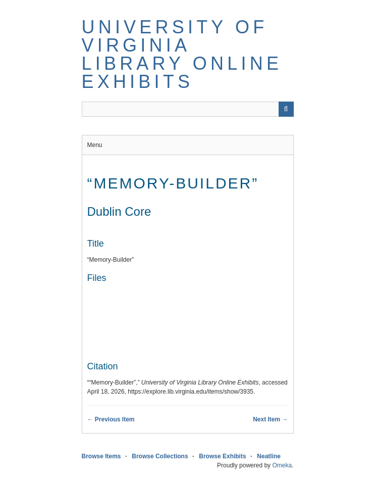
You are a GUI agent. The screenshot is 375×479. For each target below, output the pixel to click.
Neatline (269, 456)
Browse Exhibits (222, 456)
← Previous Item (111, 419)
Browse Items (101, 456)
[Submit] (286, 109)
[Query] (188, 109)
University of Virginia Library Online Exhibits (182, 54)
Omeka (282, 465)
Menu (94, 145)
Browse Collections (160, 456)
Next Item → (270, 419)
